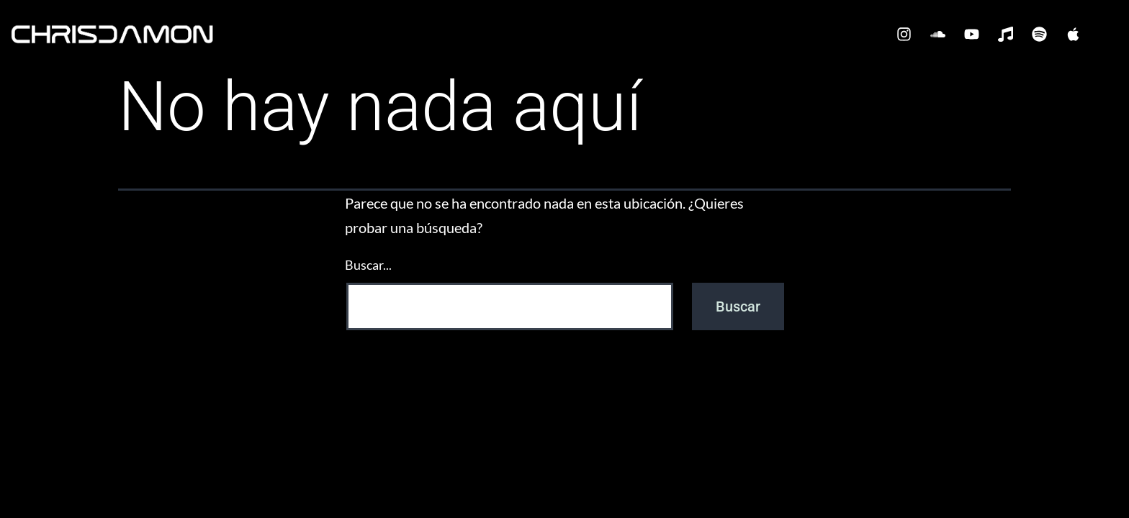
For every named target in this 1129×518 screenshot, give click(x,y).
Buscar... (368, 265)
